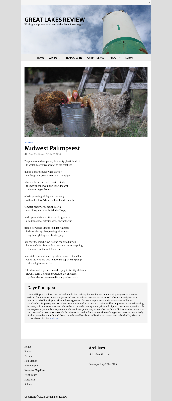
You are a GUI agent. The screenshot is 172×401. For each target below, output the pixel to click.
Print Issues (31, 375)
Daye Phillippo (36, 154)
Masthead (30, 379)
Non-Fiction (31, 361)
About (114, 57)
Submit (130, 57)
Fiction (28, 356)
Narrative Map (96, 57)
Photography (73, 57)
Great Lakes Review (55, 19)
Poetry (29, 142)
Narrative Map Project (36, 370)
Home (40, 57)
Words (53, 57)
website (54, 318)
